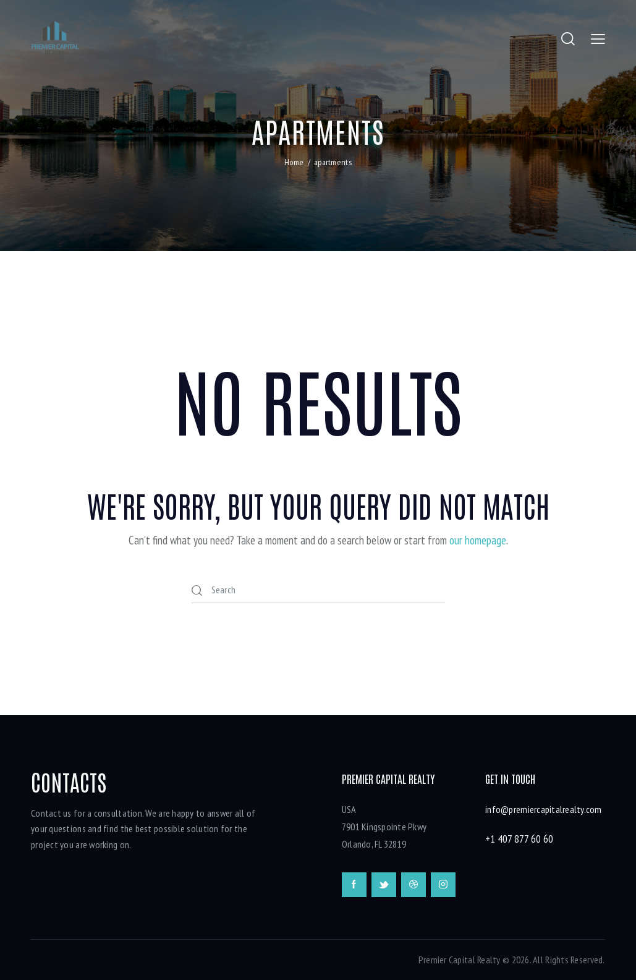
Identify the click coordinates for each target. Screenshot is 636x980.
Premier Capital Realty (459, 959)
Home (293, 162)
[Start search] (198, 591)
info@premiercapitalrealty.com (543, 809)
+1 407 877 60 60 (519, 839)
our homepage (477, 540)
